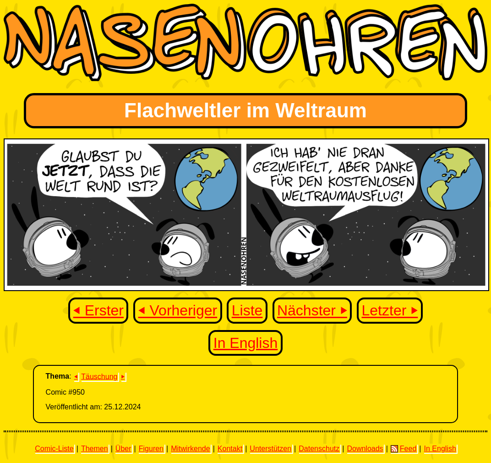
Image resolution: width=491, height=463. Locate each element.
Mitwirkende (190, 448)
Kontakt (230, 448)
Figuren (151, 448)
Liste (247, 311)
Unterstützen (270, 448)
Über (123, 448)
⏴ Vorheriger (178, 311)
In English (245, 343)
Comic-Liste (54, 448)
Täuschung (99, 376)
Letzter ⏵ (390, 311)
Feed (403, 449)
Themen (94, 448)
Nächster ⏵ (312, 311)
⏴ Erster (98, 311)
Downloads (365, 448)
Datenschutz (319, 448)
